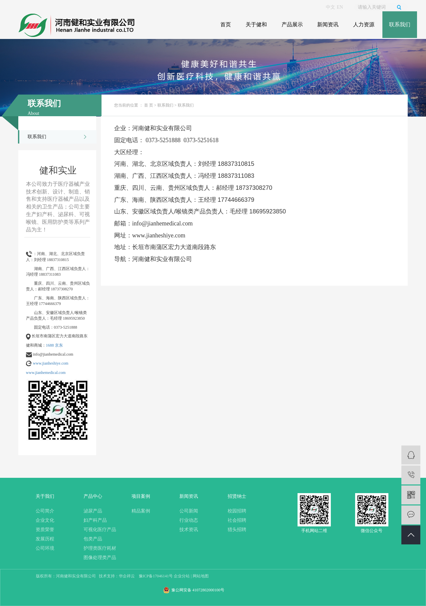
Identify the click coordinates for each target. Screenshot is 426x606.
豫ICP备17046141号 (156, 576)
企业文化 (45, 520)
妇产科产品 (95, 520)
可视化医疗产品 (100, 529)
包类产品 (93, 538)
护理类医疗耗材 (100, 548)
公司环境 (45, 548)
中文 (330, 7)
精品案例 (140, 510)
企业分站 (182, 576)
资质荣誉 (45, 529)
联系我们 (399, 24)
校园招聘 (237, 510)
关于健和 (256, 24)
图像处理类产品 (100, 557)
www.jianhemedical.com (46, 372)
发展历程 (45, 538)
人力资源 (363, 24)
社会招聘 (237, 520)
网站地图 (201, 576)
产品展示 (292, 24)
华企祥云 (127, 576)
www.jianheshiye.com (51, 363)
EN (340, 7)
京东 (59, 345)
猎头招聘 (237, 529)
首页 (225, 24)
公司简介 (45, 510)
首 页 (148, 105)
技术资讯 (188, 529)
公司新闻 (188, 510)
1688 (50, 345)
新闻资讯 (327, 24)
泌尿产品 (93, 510)
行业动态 (188, 520)
